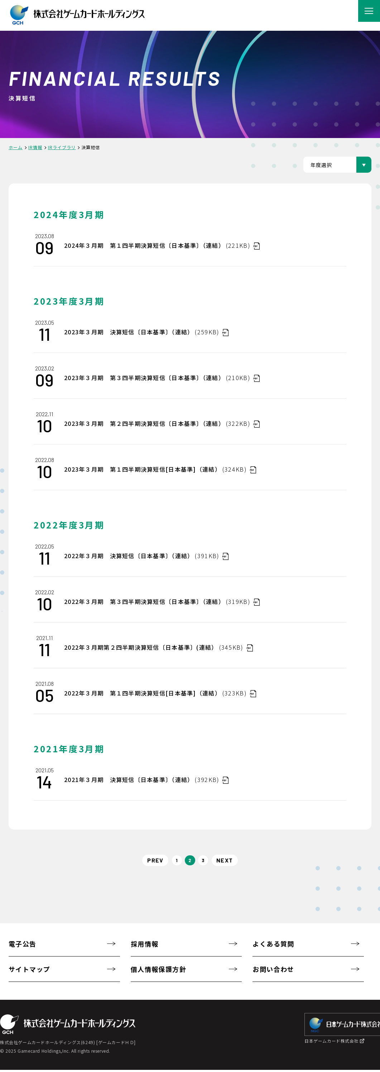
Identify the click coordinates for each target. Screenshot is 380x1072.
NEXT (230, 861)
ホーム (16, 147)
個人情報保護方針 (159, 971)
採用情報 (145, 945)
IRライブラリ (62, 147)
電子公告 (23, 945)
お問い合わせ (273, 971)
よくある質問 (273, 945)
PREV (149, 861)
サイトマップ (29, 971)
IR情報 (35, 147)
